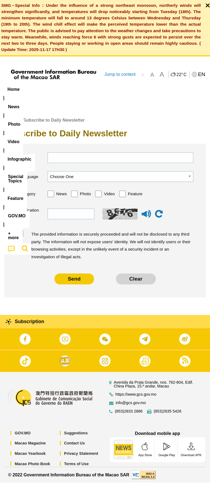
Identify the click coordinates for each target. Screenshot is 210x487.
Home (10, 124)
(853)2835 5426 (168, 416)
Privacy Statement (81, 458)
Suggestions (76, 437)
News (61, 198)
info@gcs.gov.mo (131, 407)
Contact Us (74, 447)
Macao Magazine (30, 447)
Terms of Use (76, 468)
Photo (85, 198)
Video (109, 198)
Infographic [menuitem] (110, 89)
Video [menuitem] (82, 89)
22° (181, 75)
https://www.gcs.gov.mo (135, 399)
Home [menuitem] (13, 89)
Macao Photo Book (32, 468)
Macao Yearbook (30, 458)
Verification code (28, 218)
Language (28, 180)
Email (23, 162)
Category (27, 198)
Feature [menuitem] (182, 89)
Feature (135, 198)
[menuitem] (35, 89)
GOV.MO (23, 437)
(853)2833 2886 (129, 416)
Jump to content (120, 74)
